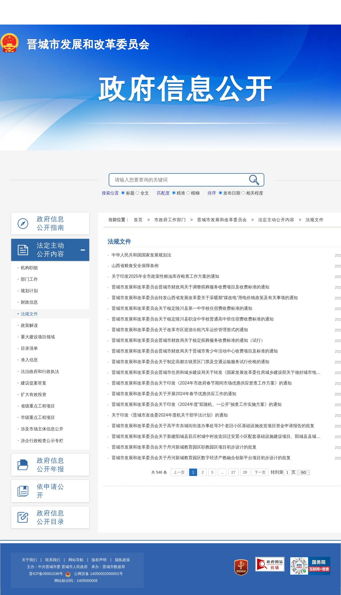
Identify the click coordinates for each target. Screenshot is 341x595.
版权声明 (99, 558)
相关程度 (252, 192)
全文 (142, 192)
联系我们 (52, 558)
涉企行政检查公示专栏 (42, 439)
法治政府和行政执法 (40, 370)
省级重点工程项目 (38, 404)
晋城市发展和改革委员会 (82, 44)
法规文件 (29, 312)
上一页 (179, 472)
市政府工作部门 (170, 219)
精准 (179, 192)
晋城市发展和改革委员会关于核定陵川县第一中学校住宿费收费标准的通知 (182, 308)
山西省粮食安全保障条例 (135, 265)
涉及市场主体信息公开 (42, 428)
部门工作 (29, 278)
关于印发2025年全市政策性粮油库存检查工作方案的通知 (165, 275)
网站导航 (75, 558)
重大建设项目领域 (38, 335)
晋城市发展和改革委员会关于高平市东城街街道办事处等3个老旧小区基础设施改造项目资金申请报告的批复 (213, 425)
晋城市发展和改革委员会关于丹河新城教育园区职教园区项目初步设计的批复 (184, 446)
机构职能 (29, 266)
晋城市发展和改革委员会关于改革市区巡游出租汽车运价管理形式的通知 (180, 329)
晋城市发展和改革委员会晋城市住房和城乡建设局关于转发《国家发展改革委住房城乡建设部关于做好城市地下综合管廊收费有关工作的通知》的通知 (218, 372)
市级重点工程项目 (38, 416)
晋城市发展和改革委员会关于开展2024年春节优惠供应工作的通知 (174, 393)
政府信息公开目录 (50, 515)
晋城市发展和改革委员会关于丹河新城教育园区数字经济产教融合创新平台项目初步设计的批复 (201, 457)
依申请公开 (50, 489)
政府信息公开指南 (50, 223)
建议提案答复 (33, 381)
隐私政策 (122, 558)
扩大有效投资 (33, 393)
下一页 (260, 472)
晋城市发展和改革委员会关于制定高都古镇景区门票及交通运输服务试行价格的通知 (190, 361)
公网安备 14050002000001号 (98, 571)
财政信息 (29, 301)
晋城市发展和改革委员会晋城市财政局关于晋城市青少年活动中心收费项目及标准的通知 (195, 350)
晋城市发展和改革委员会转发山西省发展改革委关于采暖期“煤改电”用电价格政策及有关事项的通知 (205, 297)
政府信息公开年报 (50, 463)
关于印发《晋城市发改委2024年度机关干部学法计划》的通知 (170, 414)
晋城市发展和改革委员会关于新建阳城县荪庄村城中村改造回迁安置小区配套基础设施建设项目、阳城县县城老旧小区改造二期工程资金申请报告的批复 (218, 436)
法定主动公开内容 (50, 248)
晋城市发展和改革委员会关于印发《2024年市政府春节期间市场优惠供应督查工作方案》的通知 (202, 382)
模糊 (193, 192)
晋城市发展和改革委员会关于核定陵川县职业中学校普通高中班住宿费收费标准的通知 (193, 318)
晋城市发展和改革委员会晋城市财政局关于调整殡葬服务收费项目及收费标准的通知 (190, 286)
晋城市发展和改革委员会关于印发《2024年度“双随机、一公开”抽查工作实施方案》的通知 (197, 404)
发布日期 (230, 192)
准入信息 (29, 358)
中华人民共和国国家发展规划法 (141, 254)
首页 (138, 219)
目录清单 (29, 347)
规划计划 (29, 289)
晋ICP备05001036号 (46, 571)
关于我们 (29, 558)
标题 (128, 192)
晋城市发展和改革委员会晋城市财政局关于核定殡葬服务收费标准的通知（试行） (188, 340)
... (222, 472)
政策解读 (29, 324)
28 (245, 472)
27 (233, 472)
